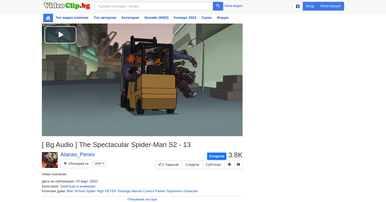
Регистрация (331, 6)
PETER (110, 191)
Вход (310, 6)
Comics (148, 191)
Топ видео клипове (72, 18)
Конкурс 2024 (185, 18)
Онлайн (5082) (156, 18)
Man (70, 191)
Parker (160, 191)
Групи (206, 18)
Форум (222, 18)
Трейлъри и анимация (77, 186)
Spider (91, 191)
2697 (99, 164)
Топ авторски (105, 18)
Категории (130, 18)
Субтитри (213, 165)
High (100, 191)
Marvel (136, 191)
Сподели (216, 156)
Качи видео (234, 6)
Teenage (123, 191)
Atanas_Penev (77, 154)
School (79, 191)
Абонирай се (76, 164)
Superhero (174, 191)
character (190, 191)
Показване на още (142, 199)
